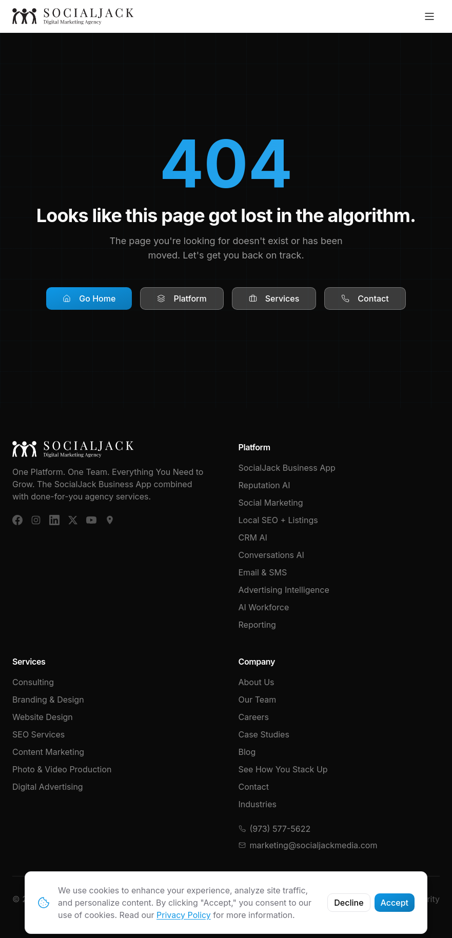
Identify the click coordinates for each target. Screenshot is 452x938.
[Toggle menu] (429, 16)
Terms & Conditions (276, 899)
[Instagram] (36, 520)
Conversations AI (271, 555)
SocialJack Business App (287, 468)
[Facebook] (17, 520)
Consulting (33, 682)
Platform (181, 298)
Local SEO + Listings (278, 520)
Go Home (89, 298)
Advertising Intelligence (284, 590)
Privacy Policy (349, 899)
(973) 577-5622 (275, 829)
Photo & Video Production (62, 769)
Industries (258, 804)
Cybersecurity (412, 899)
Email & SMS (263, 572)
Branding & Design (48, 699)
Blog (247, 752)
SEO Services (38, 734)
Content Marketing (48, 752)
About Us (256, 682)
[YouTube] (91, 520)
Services (274, 298)
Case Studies (264, 734)
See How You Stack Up (283, 769)
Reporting (257, 625)
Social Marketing (271, 502)
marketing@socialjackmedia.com (308, 845)
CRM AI (253, 537)
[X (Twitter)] (73, 520)
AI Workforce (264, 607)
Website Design (42, 717)
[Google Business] (110, 520)
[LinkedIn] (54, 520)
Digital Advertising (47, 787)
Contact (364, 298)
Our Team (258, 699)
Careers (254, 717)
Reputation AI (264, 485)
